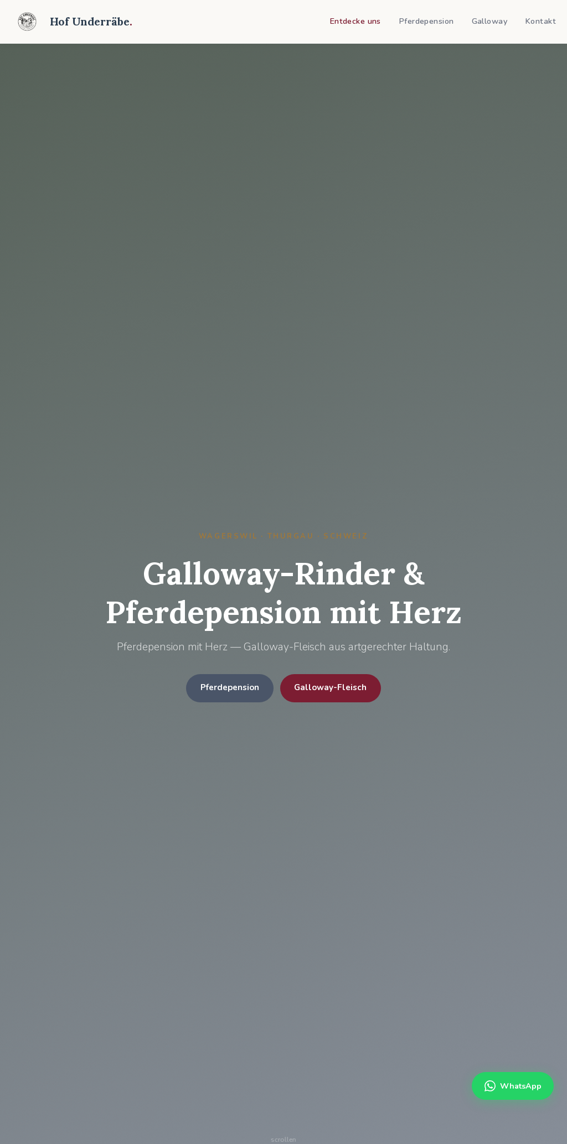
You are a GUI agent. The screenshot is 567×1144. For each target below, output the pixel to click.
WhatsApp (513, 1085)
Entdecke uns (355, 21)
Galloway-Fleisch (330, 687)
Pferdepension (426, 21)
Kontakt (540, 21)
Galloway (489, 21)
